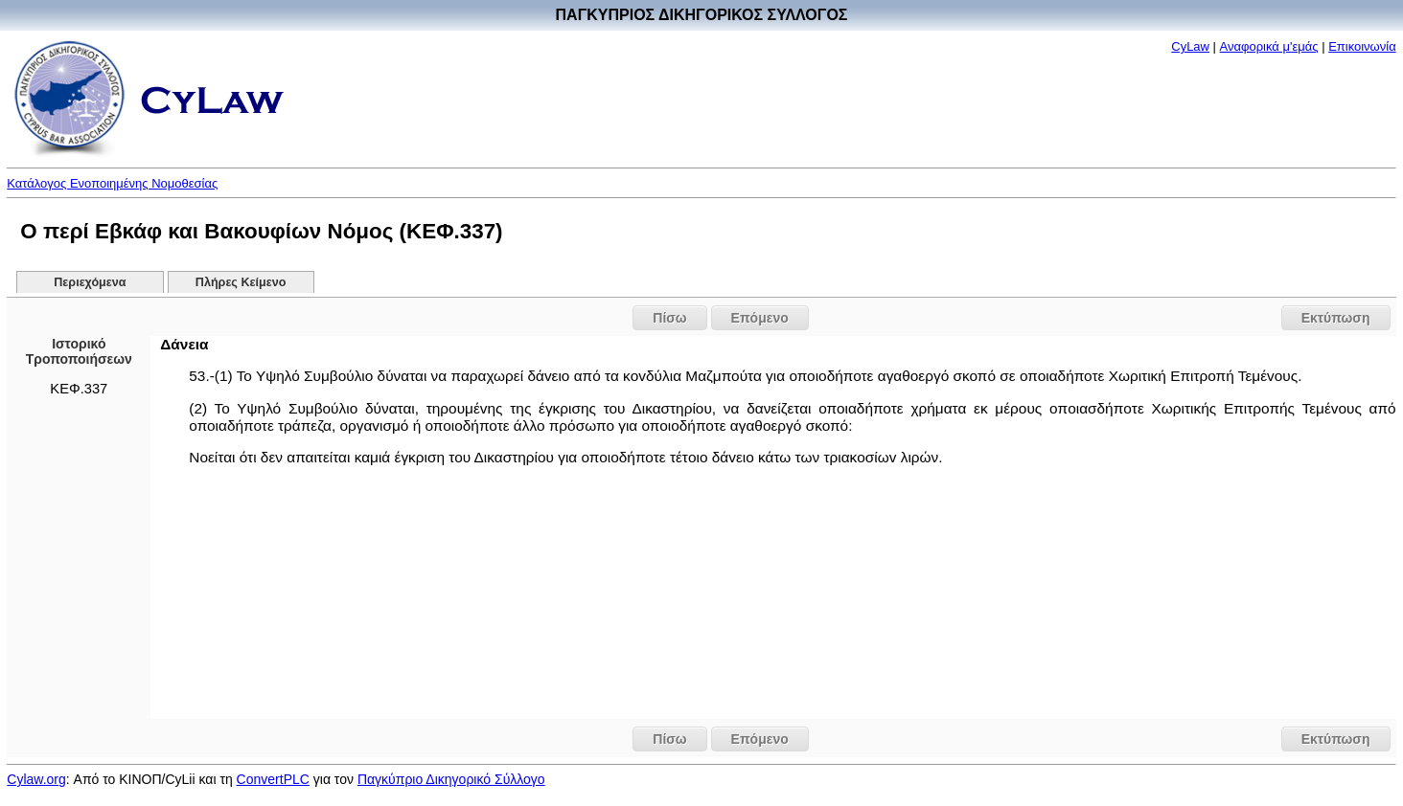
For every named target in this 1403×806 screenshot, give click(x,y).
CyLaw (1190, 46)
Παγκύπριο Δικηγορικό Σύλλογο (451, 779)
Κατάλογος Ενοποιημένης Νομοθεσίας (112, 183)
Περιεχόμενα (90, 282)
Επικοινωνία (1362, 46)
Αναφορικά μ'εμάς (1269, 46)
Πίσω (669, 317)
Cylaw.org (36, 779)
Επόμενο (760, 317)
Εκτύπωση (1335, 317)
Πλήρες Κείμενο (241, 282)
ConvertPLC (273, 779)
